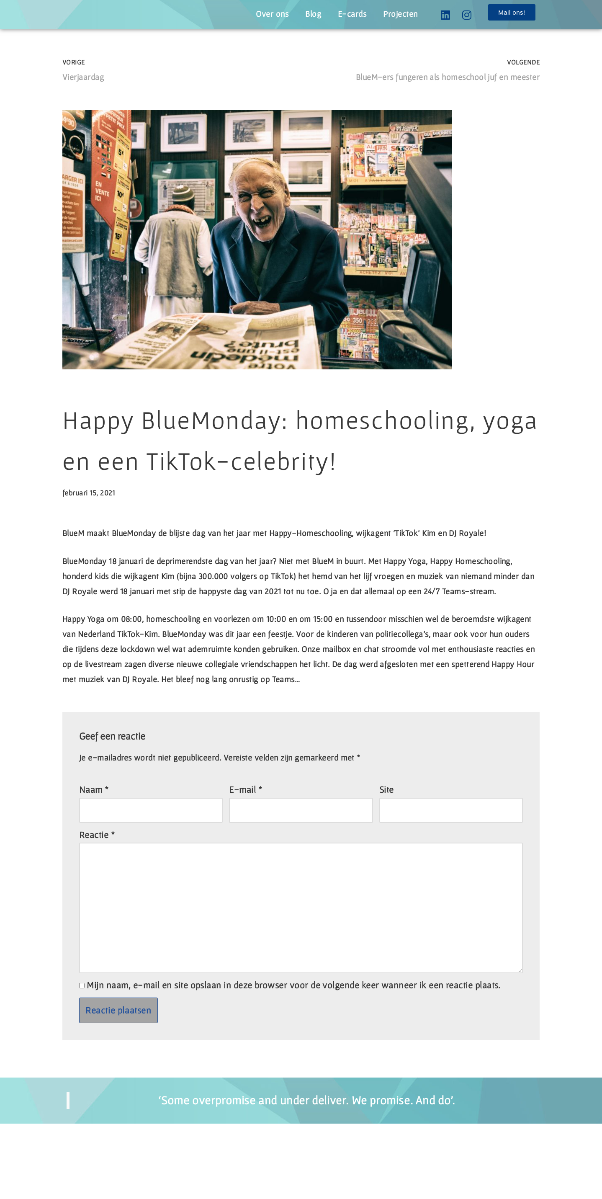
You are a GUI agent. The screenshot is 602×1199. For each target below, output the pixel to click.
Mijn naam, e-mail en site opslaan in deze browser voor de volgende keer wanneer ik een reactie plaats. (297, 1060)
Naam (94, 849)
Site (386, 849)
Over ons (261, 14)
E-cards (347, 14)
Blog (305, 14)
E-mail (245, 849)
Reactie (97, 897)
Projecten (398, 14)
